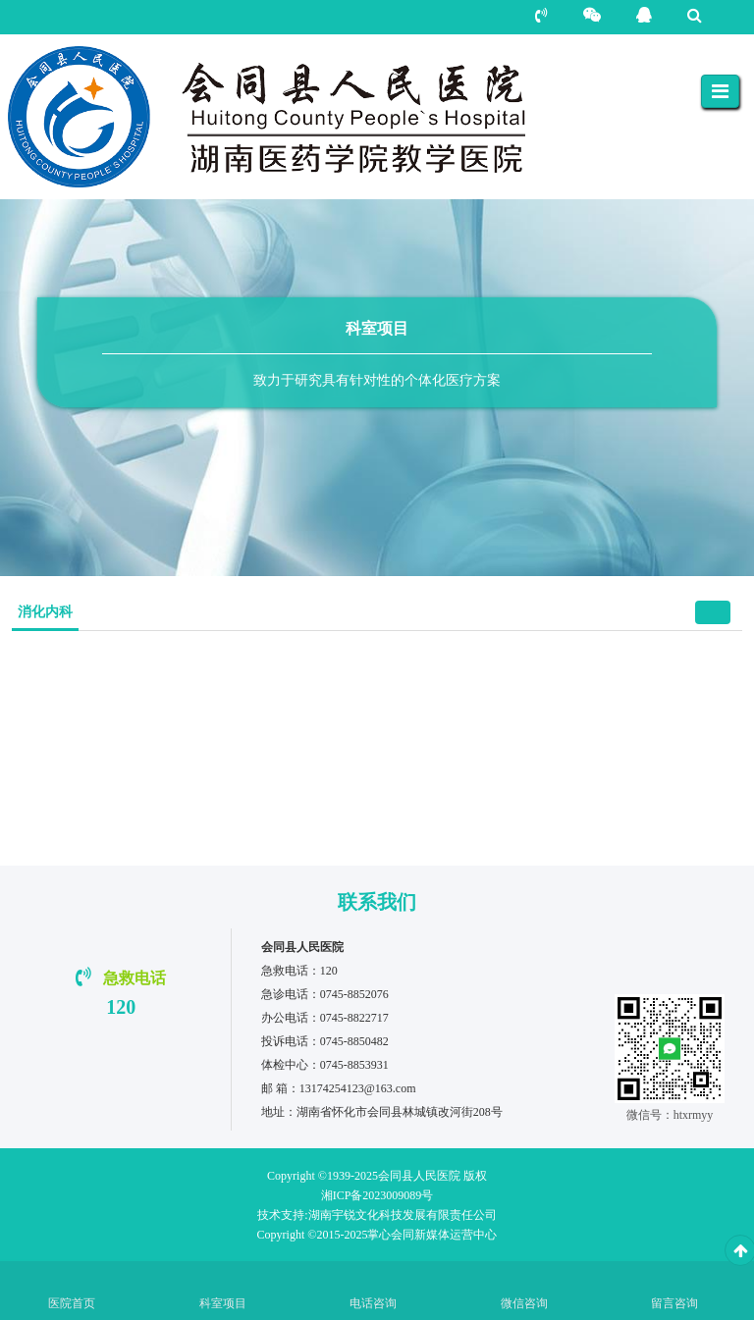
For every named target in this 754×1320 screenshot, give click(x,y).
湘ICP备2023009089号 (377, 1195)
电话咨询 (373, 1303)
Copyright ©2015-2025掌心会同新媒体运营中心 (377, 1234)
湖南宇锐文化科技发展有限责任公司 (376, 1215)
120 (120, 1007)
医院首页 (71, 1303)
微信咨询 (524, 1303)
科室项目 (222, 1303)
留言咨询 (674, 1303)
